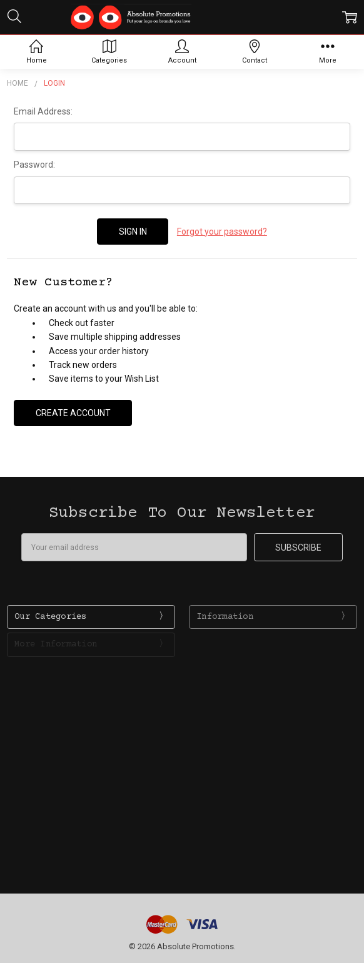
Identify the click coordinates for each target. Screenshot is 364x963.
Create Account (73, 413)
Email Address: (43, 111)
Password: (34, 165)
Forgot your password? (222, 232)
